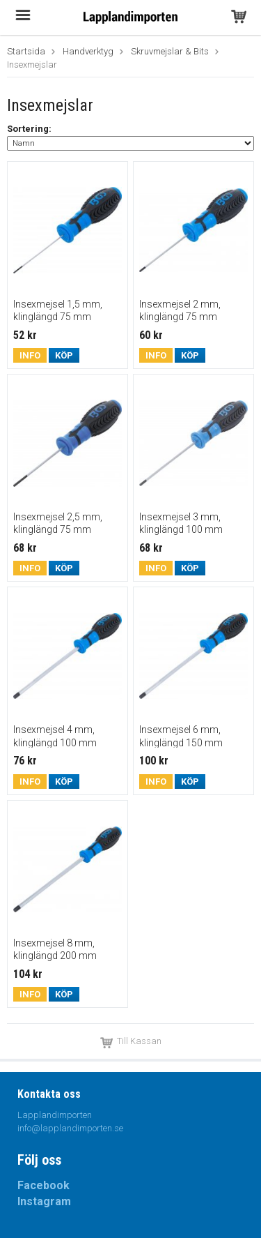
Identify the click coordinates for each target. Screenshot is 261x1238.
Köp (64, 355)
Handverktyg (88, 51)
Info (29, 355)
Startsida (26, 51)
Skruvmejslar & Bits (170, 51)
